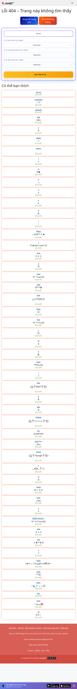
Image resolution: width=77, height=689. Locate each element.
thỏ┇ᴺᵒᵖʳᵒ (38, 441)
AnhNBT (43, 658)
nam (38, 274)
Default (38, 110)
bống (38, 231)
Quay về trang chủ (29, 21)
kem (38, 601)
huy (38, 320)
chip (38, 285)
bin (38, 594)
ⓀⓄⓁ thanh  (38, 518)
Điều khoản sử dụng (33, 628)
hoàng (38, 417)
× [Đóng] (73, 685)
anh (38, 529)
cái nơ (38, 92)
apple (38, 138)
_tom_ (38, 572)
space (38, 148)
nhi (38, 540)
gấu (38, 407)
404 (38, 117)
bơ (38, 431)
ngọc (38, 583)
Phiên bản (64, 628)
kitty (38, 362)
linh (38, 295)
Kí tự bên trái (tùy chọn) (13, 40)
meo (38, 253)
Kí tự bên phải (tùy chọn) (13, 60)
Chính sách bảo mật (51, 628)
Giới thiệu (13, 628)
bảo (38, 383)
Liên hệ (21, 628)
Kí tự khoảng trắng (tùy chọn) (16, 50)
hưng (38, 452)
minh (38, 487)
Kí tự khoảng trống (48, 21)
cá (39, 612)
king (38, 309)
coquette (38, 100)
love (38, 498)
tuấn (38, 561)
